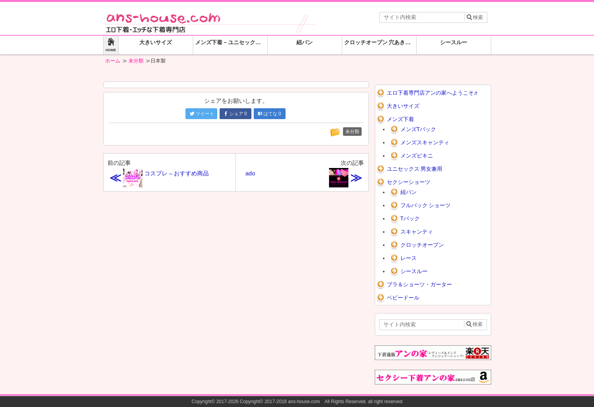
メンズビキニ (416, 155)
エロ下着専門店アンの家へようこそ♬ (432, 93)
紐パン (304, 42)
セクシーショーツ (408, 182)
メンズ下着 (400, 119)
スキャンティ (416, 232)
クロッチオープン (422, 245)
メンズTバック (418, 129)
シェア (235, 113)
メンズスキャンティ (424, 142)
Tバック (410, 218)
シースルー (453, 42)
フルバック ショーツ (425, 205)
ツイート (202, 113)
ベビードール (403, 297)
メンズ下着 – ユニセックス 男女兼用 (231, 42)
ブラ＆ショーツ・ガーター (419, 284)
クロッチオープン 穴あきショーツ (380, 42)
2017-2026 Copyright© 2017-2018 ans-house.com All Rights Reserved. (291, 401)
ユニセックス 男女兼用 (415, 169)
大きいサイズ (155, 42)
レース (408, 258)
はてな (269, 113)
